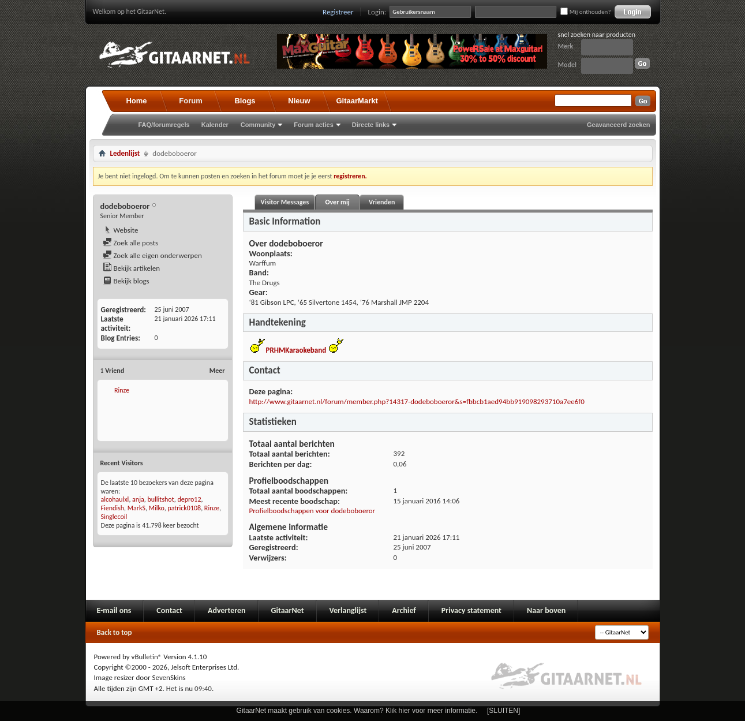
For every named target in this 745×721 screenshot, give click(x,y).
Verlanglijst (348, 610)
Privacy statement (471, 610)
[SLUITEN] (503, 711)
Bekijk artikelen (131, 268)
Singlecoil (114, 517)
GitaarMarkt (357, 100)
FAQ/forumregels (164, 124)
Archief (403, 610)
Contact (169, 610)
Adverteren (227, 610)
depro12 (189, 499)
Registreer (338, 12)
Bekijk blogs (126, 281)
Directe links (371, 124)
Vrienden (382, 202)
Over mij (337, 202)
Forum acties (313, 124)
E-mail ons (114, 610)
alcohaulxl (115, 499)
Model (567, 65)
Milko (156, 508)
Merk (566, 46)
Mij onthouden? (585, 12)
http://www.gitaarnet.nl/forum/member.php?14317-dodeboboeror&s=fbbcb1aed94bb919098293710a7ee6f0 (417, 401)
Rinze (121, 390)
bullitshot (160, 499)
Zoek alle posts (131, 242)
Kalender (215, 124)
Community (258, 124)
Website (120, 230)
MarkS (136, 508)
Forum (190, 100)
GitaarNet (287, 610)
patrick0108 (184, 508)
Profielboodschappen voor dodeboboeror (312, 510)
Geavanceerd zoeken (618, 124)
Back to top (114, 632)
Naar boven (546, 610)
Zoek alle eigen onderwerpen (152, 255)
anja (138, 499)
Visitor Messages (285, 202)
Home (136, 100)
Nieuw (299, 100)
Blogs (244, 100)
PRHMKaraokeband (296, 350)
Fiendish (113, 508)
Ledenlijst (125, 153)
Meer (217, 371)
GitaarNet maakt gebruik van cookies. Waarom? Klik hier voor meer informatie (356, 711)
